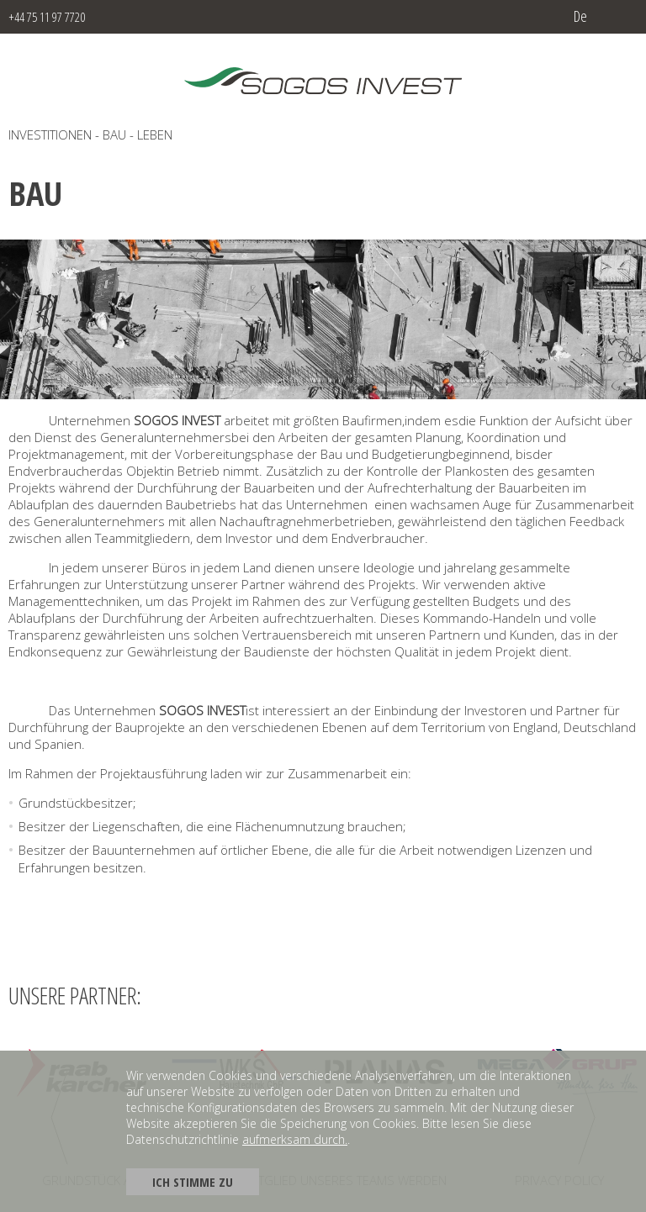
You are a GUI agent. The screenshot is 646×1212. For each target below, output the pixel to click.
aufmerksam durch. (294, 1139)
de (580, 16)
